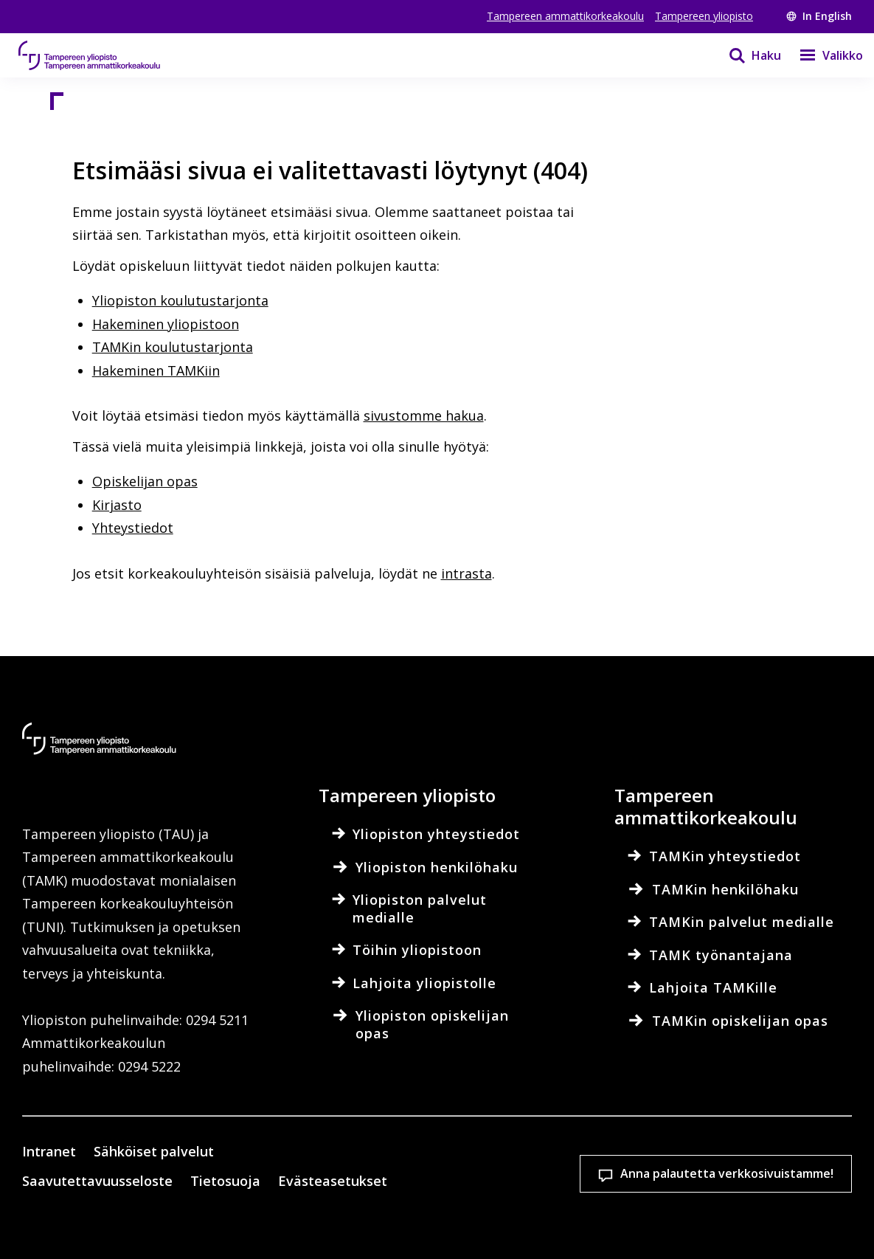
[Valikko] (822, 55)
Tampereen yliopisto (704, 16)
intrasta (466, 573)
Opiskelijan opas (145, 481)
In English (819, 16)
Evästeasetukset (113, 1222)
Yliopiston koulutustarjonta (180, 300)
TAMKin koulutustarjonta (172, 347)
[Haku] (745, 55)
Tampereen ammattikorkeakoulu (565, 16)
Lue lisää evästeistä (106, 1171)
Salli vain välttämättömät (485, 1222)
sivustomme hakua (424, 415)
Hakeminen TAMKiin (156, 370)
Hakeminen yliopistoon (165, 324)
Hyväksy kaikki (299, 1222)
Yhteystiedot (132, 528)
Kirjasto (117, 505)
